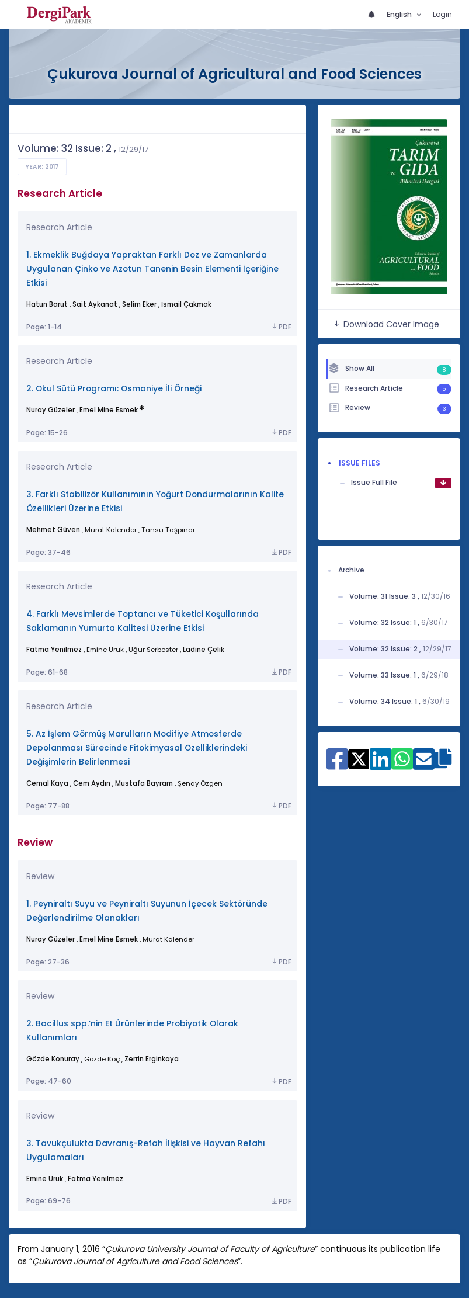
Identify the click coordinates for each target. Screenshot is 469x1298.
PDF (280, 327)
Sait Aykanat (94, 304)
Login (442, 14)
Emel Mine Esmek (108, 410)
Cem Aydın (91, 783)
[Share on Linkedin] (380, 765)
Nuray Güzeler (50, 410)
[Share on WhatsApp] (402, 765)
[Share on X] (359, 758)
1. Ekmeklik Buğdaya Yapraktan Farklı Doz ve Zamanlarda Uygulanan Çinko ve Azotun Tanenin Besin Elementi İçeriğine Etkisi (152, 269)
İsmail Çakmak (186, 304)
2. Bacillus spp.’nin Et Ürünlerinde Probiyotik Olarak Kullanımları (132, 1030)
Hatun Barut (47, 304)
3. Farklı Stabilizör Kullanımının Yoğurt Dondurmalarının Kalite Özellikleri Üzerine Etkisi (155, 501)
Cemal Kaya (47, 783)
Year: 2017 (42, 166)
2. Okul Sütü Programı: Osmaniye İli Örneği (114, 388)
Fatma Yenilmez (54, 649)
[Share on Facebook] (337, 765)
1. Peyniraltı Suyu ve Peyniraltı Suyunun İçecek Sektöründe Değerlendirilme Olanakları (146, 911)
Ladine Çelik (203, 649)
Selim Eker (139, 304)
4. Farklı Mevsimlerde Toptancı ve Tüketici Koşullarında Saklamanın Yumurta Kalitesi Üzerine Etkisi (142, 621)
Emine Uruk (44, 1179)
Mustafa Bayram (144, 783)
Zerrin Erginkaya (151, 1059)
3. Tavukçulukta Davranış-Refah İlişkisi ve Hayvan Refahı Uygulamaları (145, 1150)
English (400, 14)
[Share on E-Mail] (424, 765)
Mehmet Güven (53, 530)
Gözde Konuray (52, 1059)
